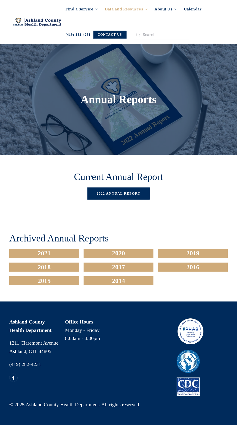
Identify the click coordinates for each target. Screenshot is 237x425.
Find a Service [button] (81, 9)
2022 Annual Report (118, 193)
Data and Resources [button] (126, 9)
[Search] (161, 34)
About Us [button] (166, 9)
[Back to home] (37, 22)
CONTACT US (110, 34)
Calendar (193, 9)
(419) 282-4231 (78, 34)
